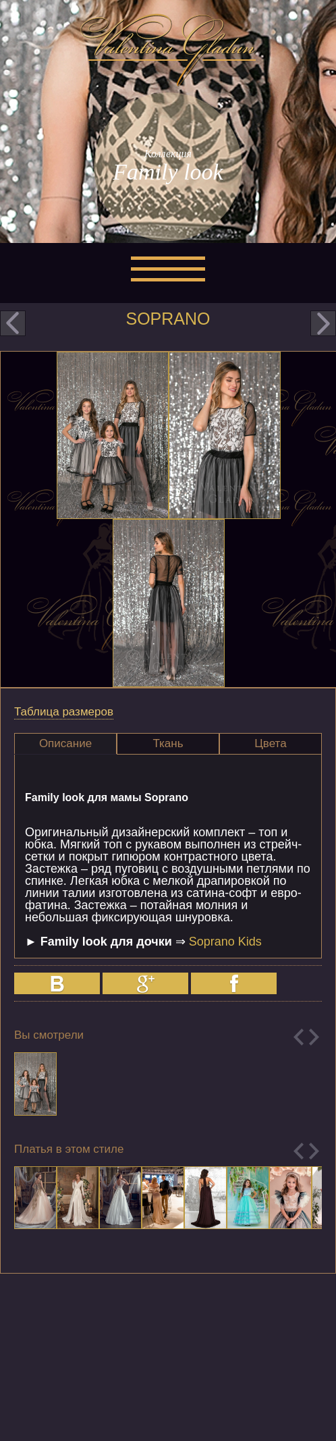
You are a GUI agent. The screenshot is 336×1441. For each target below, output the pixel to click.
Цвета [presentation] (270, 743)
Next (314, 1037)
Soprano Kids (225, 941)
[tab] (65, 744)
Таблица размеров (63, 711)
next (323, 323)
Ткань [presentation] (167, 743)
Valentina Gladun (168, 49)
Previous (298, 1037)
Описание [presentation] (65, 743)
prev (13, 323)
